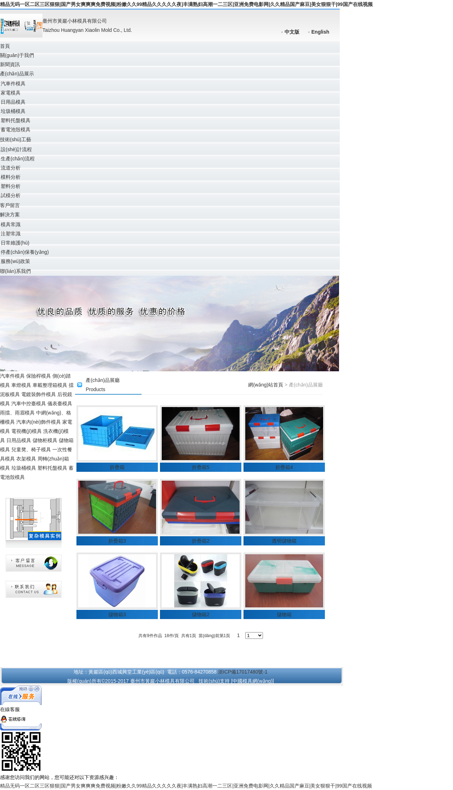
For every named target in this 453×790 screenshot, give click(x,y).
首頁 (5, 46)
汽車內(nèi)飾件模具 (38, 422)
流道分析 (11, 168)
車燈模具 (21, 385)
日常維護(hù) (15, 243)
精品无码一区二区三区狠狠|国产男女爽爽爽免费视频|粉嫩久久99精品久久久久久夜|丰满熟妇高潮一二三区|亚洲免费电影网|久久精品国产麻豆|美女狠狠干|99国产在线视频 (186, 4)
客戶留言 (10, 205)
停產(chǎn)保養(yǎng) (25, 252)
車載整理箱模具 (50, 385)
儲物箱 (284, 614)
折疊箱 (117, 467)
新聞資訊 (10, 64)
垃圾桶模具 (13, 111)
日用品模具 (13, 102)
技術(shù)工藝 (15, 139)
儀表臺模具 (59, 403)
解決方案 (10, 214)
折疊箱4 (284, 467)
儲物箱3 (117, 614)
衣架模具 (26, 459)
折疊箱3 (117, 541)
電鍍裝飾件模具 (38, 394)
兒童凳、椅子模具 (31, 449)
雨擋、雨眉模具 (17, 413)
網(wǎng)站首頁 (265, 385)
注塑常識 (11, 233)
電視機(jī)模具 (26, 431)
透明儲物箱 (284, 541)
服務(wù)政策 (15, 261)
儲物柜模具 (45, 440)
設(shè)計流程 (16, 149)
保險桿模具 (38, 376)
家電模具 (11, 93)
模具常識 (11, 224)
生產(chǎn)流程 (18, 158)
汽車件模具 (13, 83)
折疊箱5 (201, 467)
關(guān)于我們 (17, 55)
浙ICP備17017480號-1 (243, 672)
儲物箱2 (201, 614)
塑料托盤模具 (15, 120)
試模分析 (11, 195)
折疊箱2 (201, 541)
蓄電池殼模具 (15, 129)
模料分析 (11, 177)
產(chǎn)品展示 (17, 73)
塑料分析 (11, 186)
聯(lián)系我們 (15, 271)
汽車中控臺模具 (28, 403)
